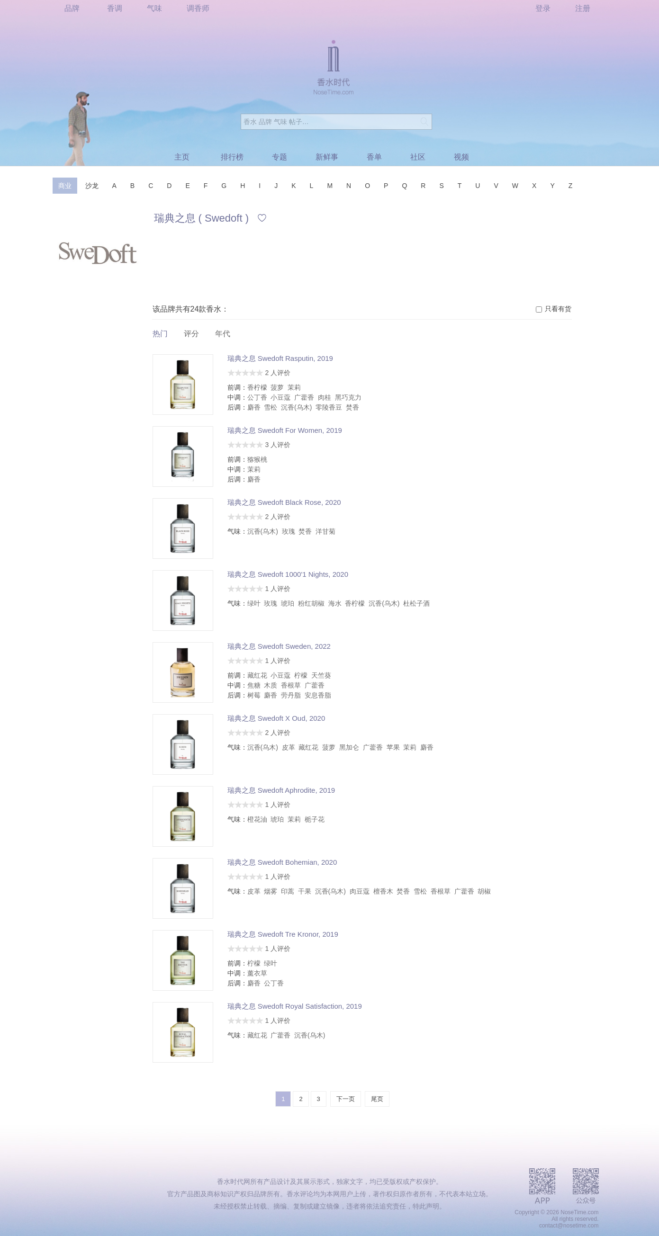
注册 (582, 8)
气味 (154, 8)
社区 (417, 157)
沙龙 (92, 185)
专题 (279, 157)
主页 (182, 157)
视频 (461, 157)
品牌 (72, 8)
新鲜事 (327, 157)
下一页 (345, 1098)
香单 (374, 157)
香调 (114, 8)
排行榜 (232, 157)
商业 (65, 185)
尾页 (377, 1098)
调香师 (198, 8)
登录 (543, 8)
